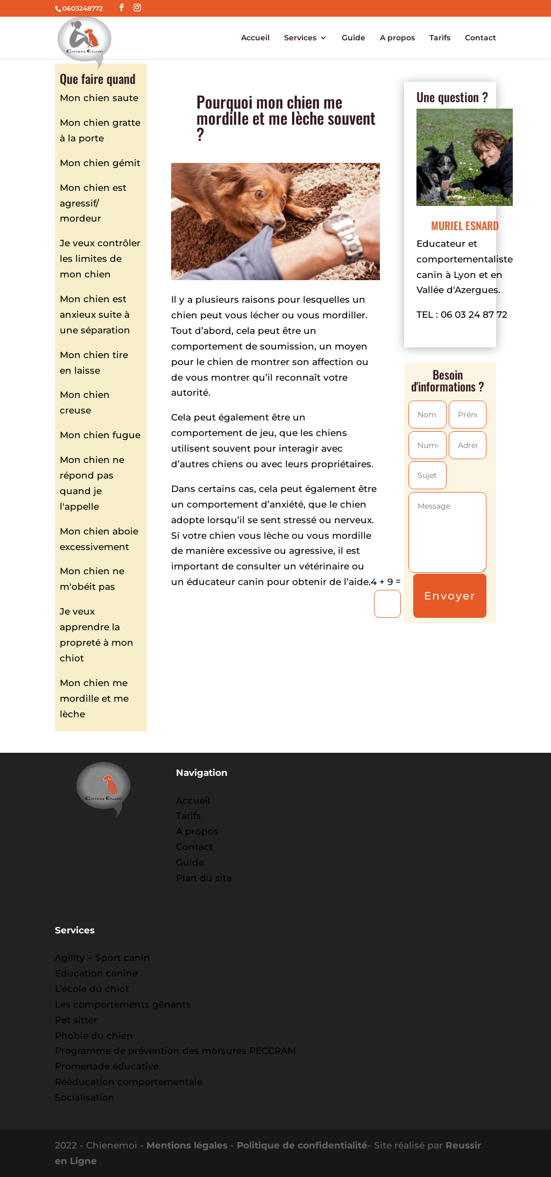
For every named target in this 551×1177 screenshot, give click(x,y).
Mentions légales (187, 1145)
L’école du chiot (92, 988)
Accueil (255, 38)
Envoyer (450, 595)
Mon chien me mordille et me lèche (94, 698)
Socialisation (85, 1097)
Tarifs (439, 38)
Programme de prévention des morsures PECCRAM (175, 1050)
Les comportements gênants (123, 1004)
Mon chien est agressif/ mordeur (93, 203)
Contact (480, 38)
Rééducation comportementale (128, 1081)
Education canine (96, 973)
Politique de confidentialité (302, 1145)
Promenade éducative (107, 1066)
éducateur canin (225, 581)
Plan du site (204, 878)
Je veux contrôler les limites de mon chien (100, 259)
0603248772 (82, 8)
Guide (353, 38)
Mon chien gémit (100, 163)
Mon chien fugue (100, 435)
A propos (397, 38)
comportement (207, 432)
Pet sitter (76, 1020)
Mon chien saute (99, 97)
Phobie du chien (94, 1035)
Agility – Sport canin (102, 957)
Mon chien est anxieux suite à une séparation (95, 315)
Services (300, 38)
